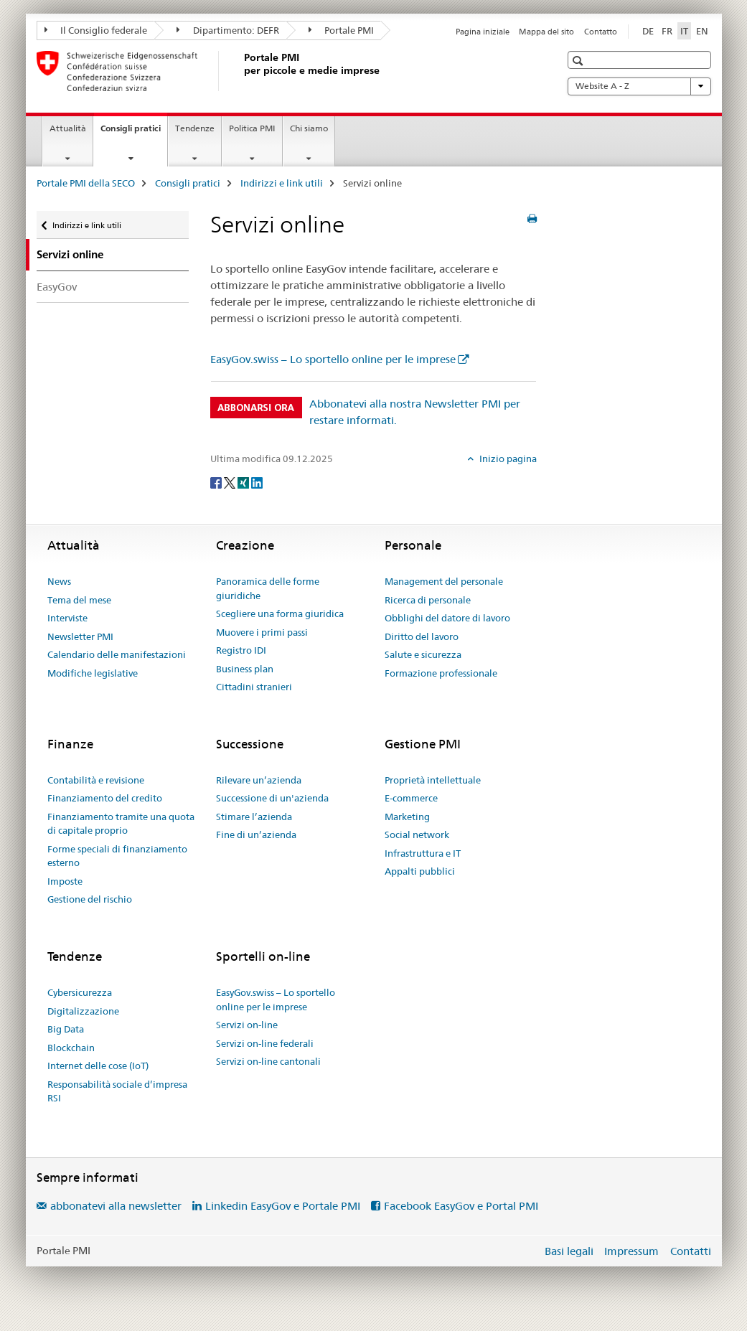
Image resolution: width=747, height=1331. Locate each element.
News (59, 581)
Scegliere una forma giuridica (280, 613)
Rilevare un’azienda (258, 780)
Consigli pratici (133, 133)
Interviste (67, 618)
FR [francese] (667, 31)
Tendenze (195, 128)
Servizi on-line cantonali (268, 1061)
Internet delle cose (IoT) (98, 1065)
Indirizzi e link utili (281, 183)
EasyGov (57, 286)
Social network (417, 834)
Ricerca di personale (428, 600)
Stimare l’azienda (254, 816)
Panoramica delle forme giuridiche (267, 588)
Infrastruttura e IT (423, 853)
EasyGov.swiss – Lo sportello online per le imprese (333, 359)
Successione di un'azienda (272, 798)
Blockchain (71, 1047)
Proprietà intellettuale (433, 780)
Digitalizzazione (83, 1011)
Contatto (600, 32)
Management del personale (444, 581)
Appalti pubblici (420, 871)
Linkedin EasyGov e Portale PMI (282, 1206)
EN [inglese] (702, 31)
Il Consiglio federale (96, 30)
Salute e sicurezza (423, 654)
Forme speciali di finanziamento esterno (117, 856)
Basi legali (569, 1251)
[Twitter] (231, 482)
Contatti (690, 1251)
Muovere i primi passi (262, 632)
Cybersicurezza (79, 992)
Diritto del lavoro (422, 636)
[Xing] (244, 482)
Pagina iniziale (482, 32)
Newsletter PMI (80, 636)
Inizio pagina (507, 458)
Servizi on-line (247, 1024)
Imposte (65, 881)
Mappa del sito (546, 32)
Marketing (407, 816)
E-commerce (411, 798)
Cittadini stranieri (254, 686)
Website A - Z (639, 86)
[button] (579, 61)
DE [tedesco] (648, 31)
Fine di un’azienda (256, 834)
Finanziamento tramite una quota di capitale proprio (120, 824)
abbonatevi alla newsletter (116, 1206)
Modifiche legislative (92, 673)
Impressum (631, 1251)
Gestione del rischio (89, 899)
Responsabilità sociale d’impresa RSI (117, 1091)
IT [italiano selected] (684, 31)
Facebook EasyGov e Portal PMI (461, 1206)
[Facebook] (217, 482)
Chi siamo (309, 128)
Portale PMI (342, 30)
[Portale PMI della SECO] (241, 71)
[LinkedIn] (257, 482)
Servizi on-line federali (265, 1043)
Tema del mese (79, 600)
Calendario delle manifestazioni (116, 654)
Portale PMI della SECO (86, 183)
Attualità (68, 128)
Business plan (244, 668)
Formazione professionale (441, 673)
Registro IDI (241, 650)
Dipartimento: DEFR (228, 30)
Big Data (65, 1029)
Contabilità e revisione (95, 780)
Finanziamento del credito (104, 798)
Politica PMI (252, 128)
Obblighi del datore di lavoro (447, 618)
